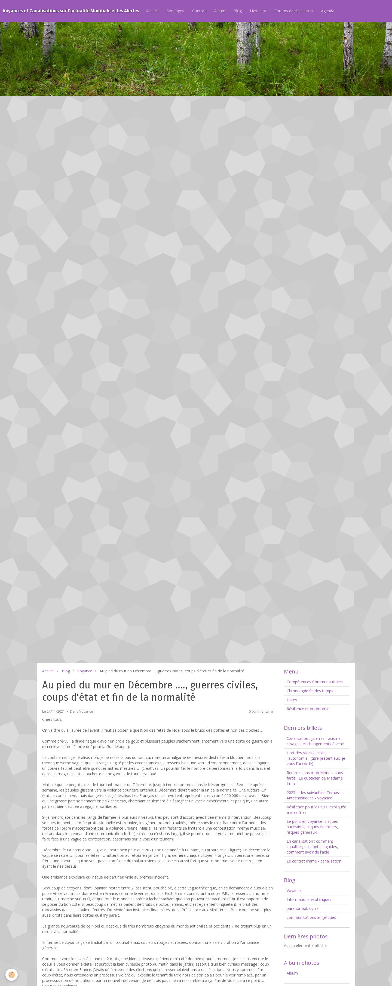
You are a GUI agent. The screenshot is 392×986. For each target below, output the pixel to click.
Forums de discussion (293, 10)
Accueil (152, 10)
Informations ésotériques (309, 899)
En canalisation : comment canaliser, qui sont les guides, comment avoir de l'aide (312, 847)
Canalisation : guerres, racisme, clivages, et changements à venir (315, 741)
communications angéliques (311, 917)
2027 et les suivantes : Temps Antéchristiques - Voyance (313, 795)
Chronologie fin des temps (310, 690)
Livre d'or (258, 10)
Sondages (175, 10)
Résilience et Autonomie (308, 708)
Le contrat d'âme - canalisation (314, 861)
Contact (199, 10)
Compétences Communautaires (315, 681)
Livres (292, 699)
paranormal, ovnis (302, 908)
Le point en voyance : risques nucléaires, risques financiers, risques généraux (312, 827)
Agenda (327, 10)
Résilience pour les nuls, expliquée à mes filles (316, 809)
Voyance (84, 670)
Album (219, 10)
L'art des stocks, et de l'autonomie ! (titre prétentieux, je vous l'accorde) (316, 758)
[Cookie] (11, 975)
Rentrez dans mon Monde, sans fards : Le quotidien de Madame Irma (315, 778)
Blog (238, 10)
